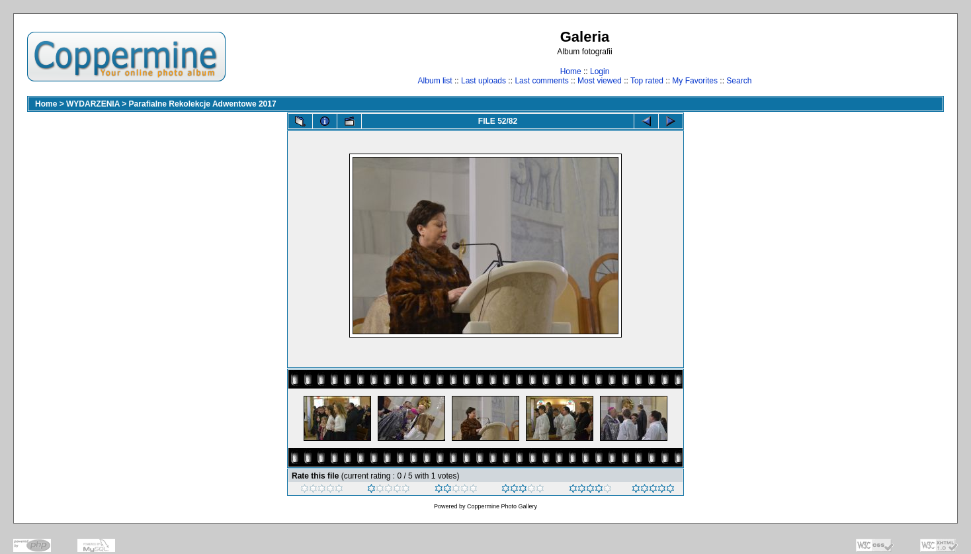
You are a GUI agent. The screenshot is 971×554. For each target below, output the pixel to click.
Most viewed (599, 80)
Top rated (646, 80)
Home (570, 71)
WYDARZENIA (93, 104)
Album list (435, 80)
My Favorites (695, 80)
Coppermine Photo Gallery (502, 506)
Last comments (541, 80)
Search (738, 80)
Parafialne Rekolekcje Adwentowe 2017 (202, 104)
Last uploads (483, 80)
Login (599, 71)
